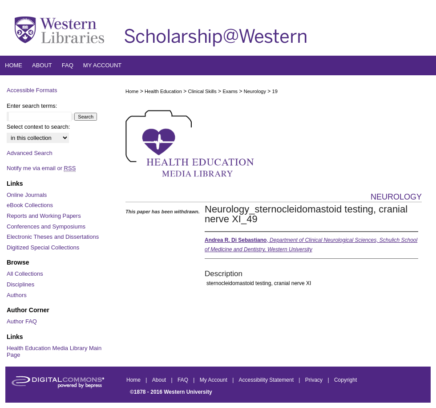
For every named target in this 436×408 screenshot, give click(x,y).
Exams (230, 91)
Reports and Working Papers (44, 215)
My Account (214, 380)
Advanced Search (29, 153)
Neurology (255, 91)
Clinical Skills (202, 91)
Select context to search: (38, 126)
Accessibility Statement (267, 380)
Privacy (314, 380)
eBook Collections (30, 205)
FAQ (184, 380)
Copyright (345, 380)
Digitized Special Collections (43, 247)
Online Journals (27, 195)
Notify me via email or (41, 168)
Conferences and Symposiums (46, 226)
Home (131, 91)
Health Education (163, 91)
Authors (17, 295)
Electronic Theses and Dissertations (53, 236)
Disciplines (20, 284)
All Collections (25, 273)
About (160, 380)
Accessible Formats (32, 90)
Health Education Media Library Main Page (54, 352)
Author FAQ (22, 321)
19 (275, 91)
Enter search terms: (32, 105)
